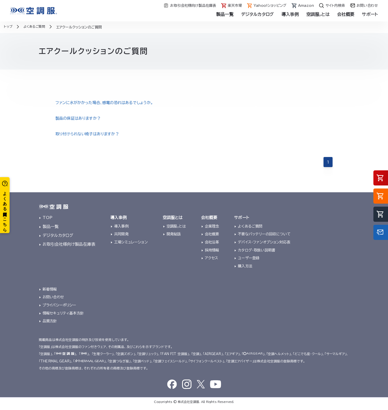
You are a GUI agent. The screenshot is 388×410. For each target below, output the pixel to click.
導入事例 (290, 14)
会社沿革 (212, 245)
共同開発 (121, 238)
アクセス (211, 262)
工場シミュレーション (131, 245)
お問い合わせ (53, 301)
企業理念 (212, 230)
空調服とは (318, 14)
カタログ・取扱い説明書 (256, 254)
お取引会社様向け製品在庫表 (69, 248)
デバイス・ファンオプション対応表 (264, 245)
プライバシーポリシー (59, 309)
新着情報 (50, 293)
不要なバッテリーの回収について (264, 238)
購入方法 (245, 270)
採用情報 (212, 254)
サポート (370, 14)
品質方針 (50, 325)
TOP (47, 221)
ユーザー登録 (248, 262)
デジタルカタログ (257, 14)
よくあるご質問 (250, 230)
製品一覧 (225, 14)
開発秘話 (174, 238)
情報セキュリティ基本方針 (63, 317)
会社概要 (345, 14)
